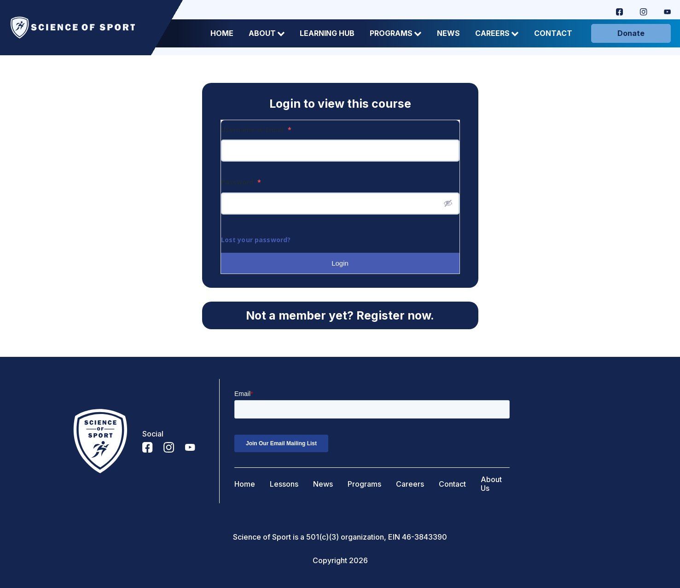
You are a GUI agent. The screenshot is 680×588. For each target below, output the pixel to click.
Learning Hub (327, 33)
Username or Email (256, 129)
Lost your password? (256, 239)
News (448, 33)
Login (340, 263)
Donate (631, 33)
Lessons (284, 484)
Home (221, 33)
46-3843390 (424, 537)
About (267, 33)
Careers (497, 33)
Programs (396, 33)
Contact (553, 33)
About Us (491, 484)
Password (241, 182)
